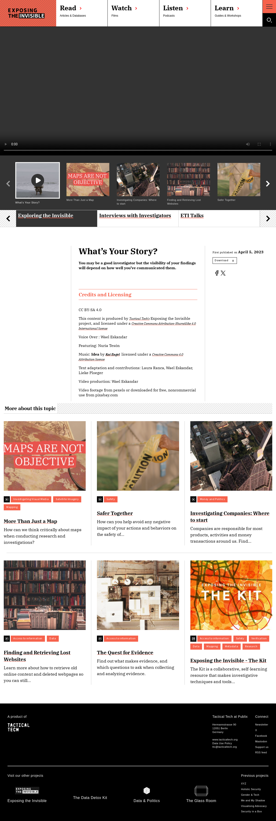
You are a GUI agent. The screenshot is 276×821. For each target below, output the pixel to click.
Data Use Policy (222, 743)
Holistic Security (251, 789)
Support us (262, 747)
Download (224, 260)
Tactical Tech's (139, 318)
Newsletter (261, 724)
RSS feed (261, 752)
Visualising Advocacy (254, 806)
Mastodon (261, 741)
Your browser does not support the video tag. (138, 91)
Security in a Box (251, 811)
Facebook (261, 735)
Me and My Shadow (253, 800)
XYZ (243, 783)
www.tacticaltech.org (225, 739)
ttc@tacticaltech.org (224, 746)
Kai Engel (113, 354)
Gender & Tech (250, 794)
